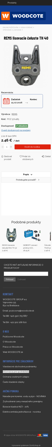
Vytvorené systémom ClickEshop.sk (26, 445)
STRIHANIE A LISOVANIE (12, 30)
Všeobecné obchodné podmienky (19, 366)
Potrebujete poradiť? (26, 180)
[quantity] (7, 146)
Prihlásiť (9, 279)
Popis (26, 174)
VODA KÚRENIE (26, 27)
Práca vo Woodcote (13, 347)
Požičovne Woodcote (13, 336)
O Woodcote (9, 342)
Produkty (12, 3)
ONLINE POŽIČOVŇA (10, 27)
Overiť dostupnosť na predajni (15, 130)
